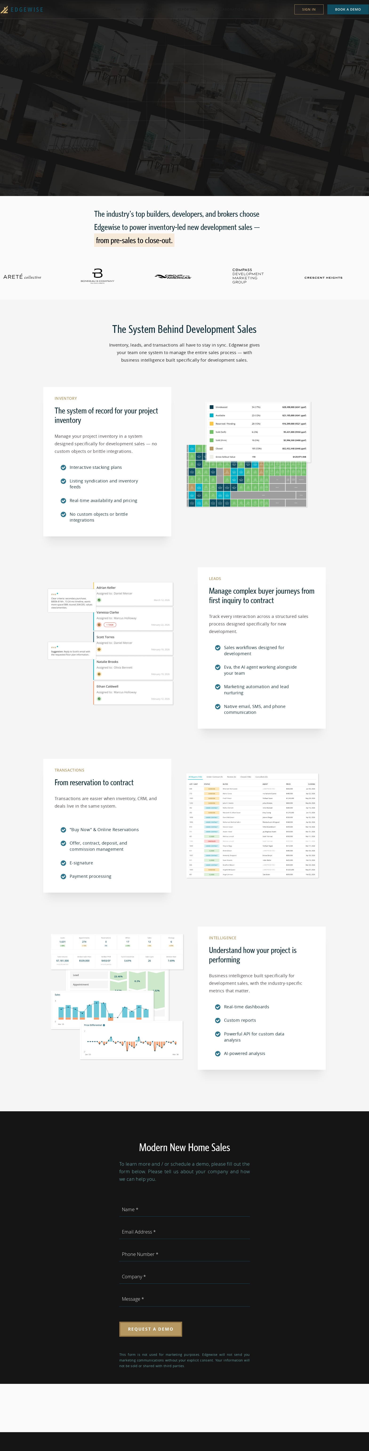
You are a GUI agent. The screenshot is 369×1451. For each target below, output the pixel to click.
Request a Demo (151, 1329)
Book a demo (341, 9)
